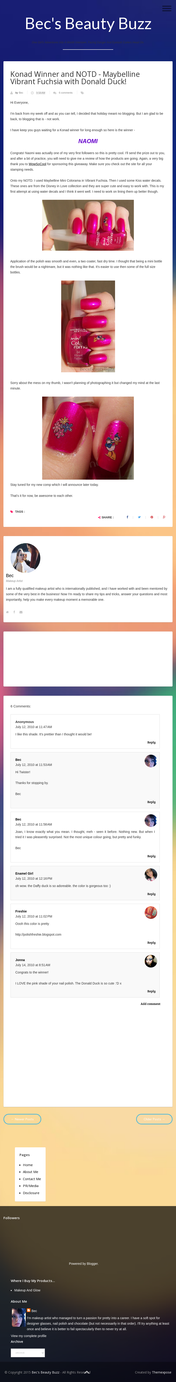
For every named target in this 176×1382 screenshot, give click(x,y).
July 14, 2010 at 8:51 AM (32, 965)
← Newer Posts (22, 1119)
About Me (30, 1171)
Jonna (20, 960)
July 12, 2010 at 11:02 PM (33, 916)
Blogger (92, 1263)
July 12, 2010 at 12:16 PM (33, 878)
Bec (21, 92)
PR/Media (30, 1185)
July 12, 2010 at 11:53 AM (33, 765)
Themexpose (161, 1372)
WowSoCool (37, 164)
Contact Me (32, 1178)
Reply (151, 742)
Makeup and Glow (27, 1290)
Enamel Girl (24, 873)
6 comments (66, 92)
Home (28, 1164)
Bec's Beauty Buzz (88, 23)
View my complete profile (28, 1336)
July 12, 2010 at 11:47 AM (33, 727)
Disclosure (31, 1192)
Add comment (150, 1003)
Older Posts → (154, 1119)
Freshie (21, 911)
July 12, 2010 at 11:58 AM (33, 824)
